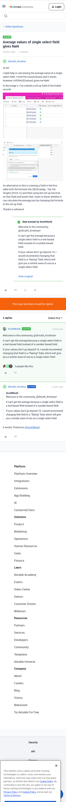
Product (19, 524)
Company (20, 669)
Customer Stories (25, 604)
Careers (18, 683)
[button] (4, 7)
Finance (19, 561)
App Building (22, 495)
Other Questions (14, 26)
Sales (17, 553)
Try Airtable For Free (26, 712)
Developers (21, 640)
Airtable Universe (24, 662)
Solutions (20, 517)
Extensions (21, 488)
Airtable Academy (25, 575)
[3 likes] (18, 366)
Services (19, 633)
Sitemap (33, 760)
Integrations (21, 481)
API (33, 751)
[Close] (56, 773)
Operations (21, 539)
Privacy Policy (11, 799)
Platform (19, 466)
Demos (18, 597)
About (18, 676)
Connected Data (24, 510)
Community (21, 647)
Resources (20, 618)
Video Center (22, 589)
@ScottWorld (32, 427)
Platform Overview (25, 474)
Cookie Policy (46, 789)
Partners (19, 625)
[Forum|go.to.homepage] (21, 7)
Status (18, 698)
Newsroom (20, 705)
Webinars (20, 611)
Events (18, 582)
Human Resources (25, 546)
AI (15, 503)
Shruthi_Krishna (17, 61)
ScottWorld (14, 328)
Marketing (20, 531)
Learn (17, 567)
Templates (20, 654)
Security (33, 742)
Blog (17, 690)
